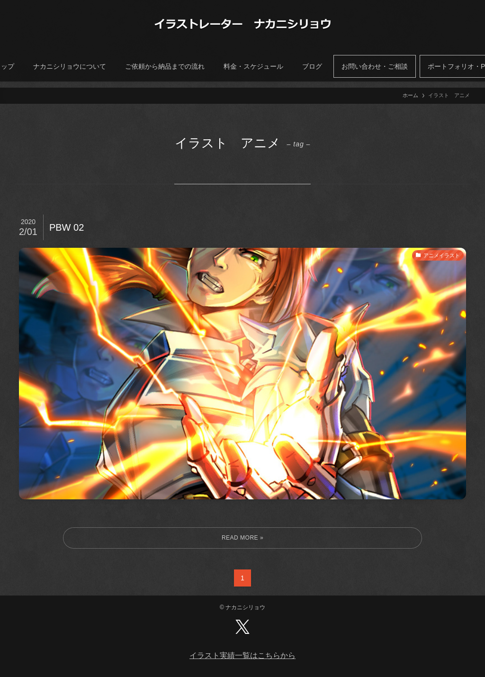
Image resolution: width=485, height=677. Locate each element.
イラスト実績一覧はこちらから (242, 655)
